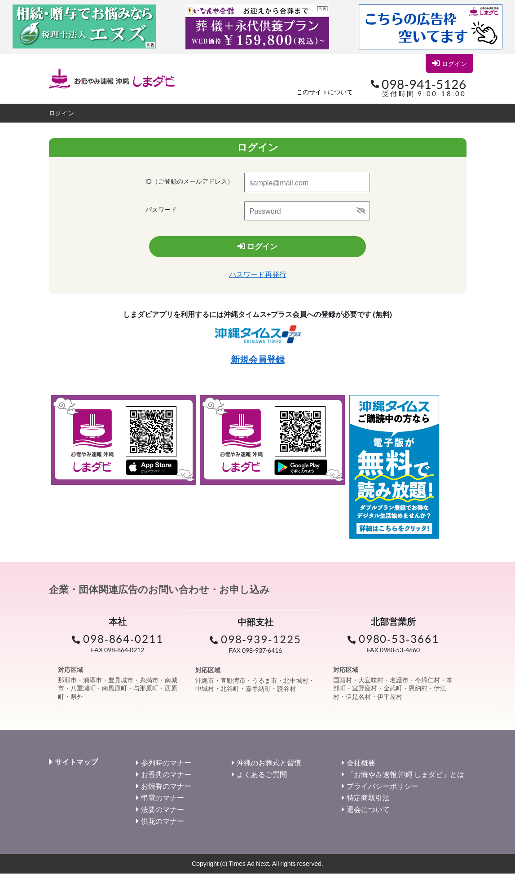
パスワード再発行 (257, 274)
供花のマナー (162, 821)
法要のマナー (162, 809)
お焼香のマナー (166, 786)
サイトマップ (76, 762)
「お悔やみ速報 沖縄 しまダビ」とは (405, 774)
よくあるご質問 (262, 774)
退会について (368, 809)
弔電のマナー (162, 798)
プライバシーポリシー (382, 786)
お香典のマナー (166, 774)
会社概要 (361, 763)
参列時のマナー (166, 763)
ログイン (449, 63)
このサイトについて (324, 92)
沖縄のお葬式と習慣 (269, 763)
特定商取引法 (368, 798)
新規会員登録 (258, 359)
